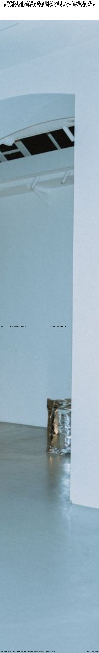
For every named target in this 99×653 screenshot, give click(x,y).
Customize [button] (87, 651)
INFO (97, 326)
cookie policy (51, 651)
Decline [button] (92, 651)
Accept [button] (96, 651)
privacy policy (42, 651)
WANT (2, 326)
